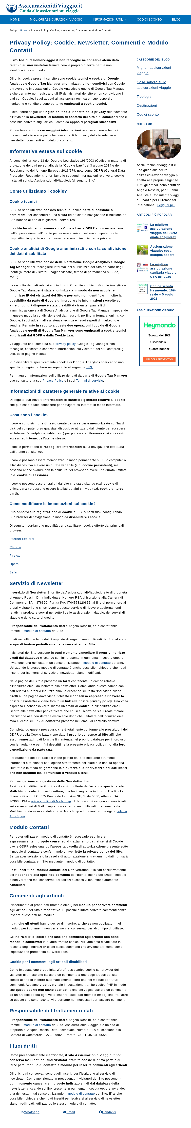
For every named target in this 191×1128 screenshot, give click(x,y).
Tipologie (144, 96)
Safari (14, 572)
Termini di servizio (89, 380)
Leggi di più (166, 205)
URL (89, 367)
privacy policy (65, 344)
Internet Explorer (22, 539)
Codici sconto (148, 114)
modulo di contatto (37, 631)
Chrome (15, 547)
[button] (30, 1112)
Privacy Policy (53, 380)
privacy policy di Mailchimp (51, 801)
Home (23, 30)
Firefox (15, 555)
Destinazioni (147, 105)
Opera (14, 564)
